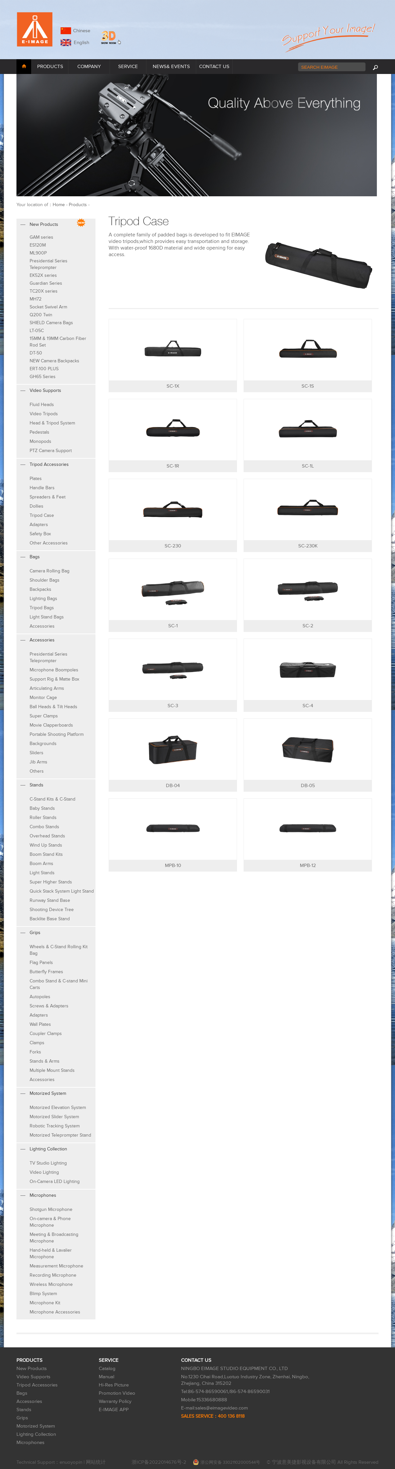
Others (37, 771)
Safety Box (40, 534)
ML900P (38, 253)
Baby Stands (42, 808)
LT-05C (37, 330)
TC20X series (44, 291)
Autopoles (40, 996)
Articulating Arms (47, 688)
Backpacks (40, 589)
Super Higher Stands (51, 882)
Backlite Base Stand (50, 919)
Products (78, 204)
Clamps (37, 1043)
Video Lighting (44, 1172)
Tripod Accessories (37, 1385)
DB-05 (308, 786)
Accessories (42, 626)
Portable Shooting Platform (57, 734)
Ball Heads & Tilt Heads (53, 707)
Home (59, 204)
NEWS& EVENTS (171, 66)
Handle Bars (42, 488)
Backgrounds (43, 743)
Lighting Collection (36, 1434)
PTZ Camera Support (51, 450)
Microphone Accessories (55, 1312)
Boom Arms (41, 863)
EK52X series (43, 275)
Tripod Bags (42, 608)
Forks (35, 1052)
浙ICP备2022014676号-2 (159, 1462)
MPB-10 (173, 865)
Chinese (81, 31)
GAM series (41, 237)
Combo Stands (44, 827)
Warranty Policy (115, 1401)
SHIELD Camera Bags (51, 322)
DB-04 (173, 786)
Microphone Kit (45, 1303)
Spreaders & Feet (48, 497)
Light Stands (42, 873)
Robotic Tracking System (55, 1126)
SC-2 (308, 626)
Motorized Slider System (54, 1117)
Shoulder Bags (45, 580)
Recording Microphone (53, 1275)
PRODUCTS (50, 66)
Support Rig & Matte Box (54, 679)
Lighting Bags (43, 598)
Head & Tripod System (52, 423)
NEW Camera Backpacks (54, 361)
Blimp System (43, 1293)
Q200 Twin (41, 315)
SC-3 (173, 706)
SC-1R (173, 466)
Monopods (40, 441)
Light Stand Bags (47, 617)
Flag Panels (41, 962)
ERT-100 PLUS (44, 369)
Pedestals (39, 432)
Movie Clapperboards (51, 725)
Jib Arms (38, 762)
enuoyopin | (73, 1462)
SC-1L (308, 466)
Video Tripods (44, 414)
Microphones (30, 1442)
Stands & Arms (45, 1061)
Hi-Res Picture (114, 1385)
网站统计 (96, 1462)
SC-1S (308, 386)
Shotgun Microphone (51, 1209)
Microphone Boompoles (54, 670)
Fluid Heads (42, 404)
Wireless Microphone (51, 1284)
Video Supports (33, 1377)
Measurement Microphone (56, 1266)
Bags (21, 1393)
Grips (22, 1418)
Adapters (39, 524)
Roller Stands (43, 817)
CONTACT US (214, 66)
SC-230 (173, 546)
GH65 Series (43, 376)
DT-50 (36, 353)
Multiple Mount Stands (52, 1070)
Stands (23, 1410)
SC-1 (173, 626)
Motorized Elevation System (58, 1107)
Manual (106, 1377)
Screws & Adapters (49, 1006)
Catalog (107, 1368)
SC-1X (173, 386)
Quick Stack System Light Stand (62, 891)
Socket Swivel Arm (48, 307)
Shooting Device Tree (52, 909)
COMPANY (89, 66)
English (80, 42)
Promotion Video (117, 1393)
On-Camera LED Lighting (55, 1181)
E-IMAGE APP (114, 1410)
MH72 (35, 299)
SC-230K (308, 546)
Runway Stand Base (50, 900)
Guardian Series (46, 283)
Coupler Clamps (46, 1033)
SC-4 (308, 706)
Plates (36, 478)
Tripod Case (42, 515)
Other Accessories (49, 543)
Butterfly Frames (46, 972)
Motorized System (35, 1426)
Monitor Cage (43, 697)
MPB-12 (308, 865)
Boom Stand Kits (46, 854)
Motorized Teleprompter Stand (60, 1135)
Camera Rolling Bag (49, 571)
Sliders (36, 753)
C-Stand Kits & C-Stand (52, 799)
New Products (31, 1368)
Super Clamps (44, 716)
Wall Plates (40, 1024)
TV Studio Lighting (48, 1163)
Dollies (36, 506)
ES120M (38, 245)
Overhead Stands (47, 836)
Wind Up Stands (46, 845)
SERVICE (128, 66)
